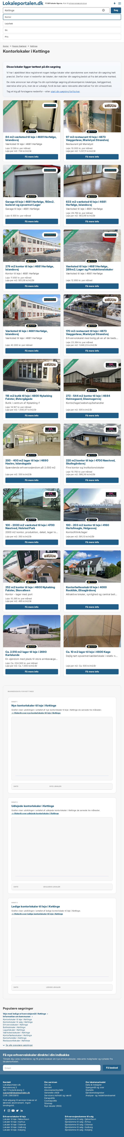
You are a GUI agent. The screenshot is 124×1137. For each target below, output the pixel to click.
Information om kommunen (17, 1016)
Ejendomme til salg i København (80, 1119)
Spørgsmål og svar (95, 1087)
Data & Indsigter (94, 1084)
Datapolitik (49, 1098)
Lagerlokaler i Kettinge (14, 1030)
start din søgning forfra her (65, 91)
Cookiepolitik (50, 1100)
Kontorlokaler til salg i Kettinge (18, 1022)
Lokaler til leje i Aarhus (14, 1121)
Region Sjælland (19, 46)
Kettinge (34, 46)
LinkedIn (21, 1110)
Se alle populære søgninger (19, 1045)
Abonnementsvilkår (53, 1090)
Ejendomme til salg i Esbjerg (78, 1130)
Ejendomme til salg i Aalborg (79, 1127)
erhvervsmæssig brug (78, 3)
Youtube (13, 1110)
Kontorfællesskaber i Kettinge (17, 1035)
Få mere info (31, 156)
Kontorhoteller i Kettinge (14, 1038)
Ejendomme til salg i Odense (79, 1124)
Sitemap (48, 1103)
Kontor (6, 46)
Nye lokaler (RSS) (53, 1106)
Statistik (90, 1090)
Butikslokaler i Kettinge (14, 1027)
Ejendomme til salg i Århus (78, 1121)
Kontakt (48, 1087)
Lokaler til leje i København (16, 1119)
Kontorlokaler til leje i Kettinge (17, 1019)
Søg (116, 10)
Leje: (7, 148)
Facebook (4, 1110)
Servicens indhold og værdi (57, 1095)
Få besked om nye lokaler (114, 3)
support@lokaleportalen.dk (16, 1092)
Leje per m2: (11, 151)
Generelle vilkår (51, 1092)
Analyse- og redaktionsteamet (100, 1095)
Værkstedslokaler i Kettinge (16, 1032)
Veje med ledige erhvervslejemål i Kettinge (24, 1013)
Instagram (8, 1110)
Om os (47, 1084)
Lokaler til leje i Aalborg (14, 1127)
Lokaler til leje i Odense (14, 1124)
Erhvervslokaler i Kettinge (15, 1024)
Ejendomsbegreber (95, 1092)
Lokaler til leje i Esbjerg (14, 1130)
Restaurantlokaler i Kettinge (16, 1040)
